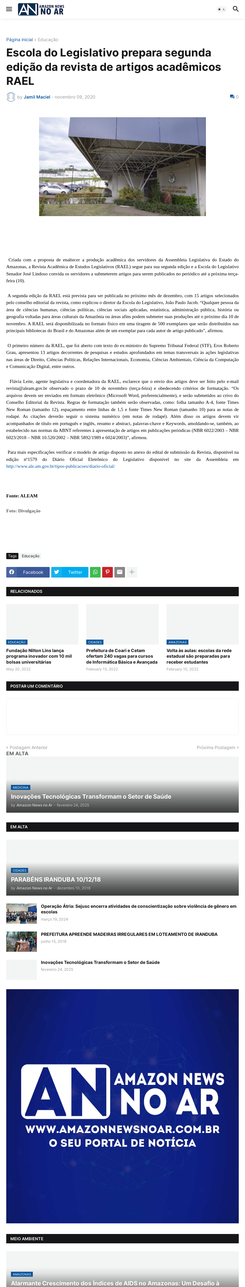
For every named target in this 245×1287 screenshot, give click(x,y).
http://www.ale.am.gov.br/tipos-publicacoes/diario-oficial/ (60, 466)
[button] (8, 9)
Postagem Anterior (29, 747)
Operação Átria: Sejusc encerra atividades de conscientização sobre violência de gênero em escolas (139, 908)
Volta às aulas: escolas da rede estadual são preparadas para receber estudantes (199, 656)
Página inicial (19, 39)
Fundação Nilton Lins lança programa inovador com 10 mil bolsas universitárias (39, 656)
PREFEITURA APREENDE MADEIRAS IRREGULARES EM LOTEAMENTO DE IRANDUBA (129, 934)
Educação (48, 39)
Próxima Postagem (216, 747)
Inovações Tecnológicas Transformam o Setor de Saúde (100, 962)
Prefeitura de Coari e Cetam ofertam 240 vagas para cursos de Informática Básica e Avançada (122, 656)
